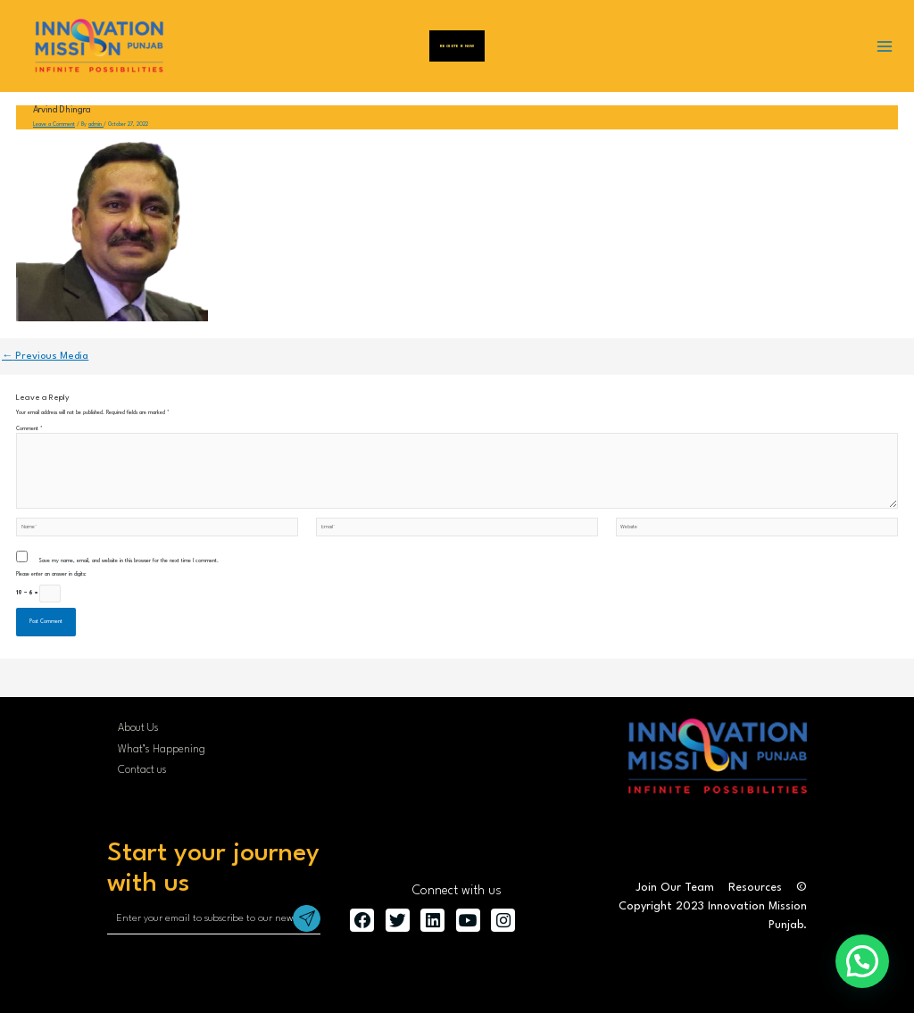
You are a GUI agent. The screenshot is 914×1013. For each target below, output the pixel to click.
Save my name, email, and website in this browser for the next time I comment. (128, 561)
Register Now (457, 46)
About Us (138, 728)
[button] (862, 961)
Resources (755, 887)
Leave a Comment (54, 124)
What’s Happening (161, 749)
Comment (29, 429)
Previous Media (45, 356)
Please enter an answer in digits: (51, 574)
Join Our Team (675, 887)
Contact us (142, 770)
